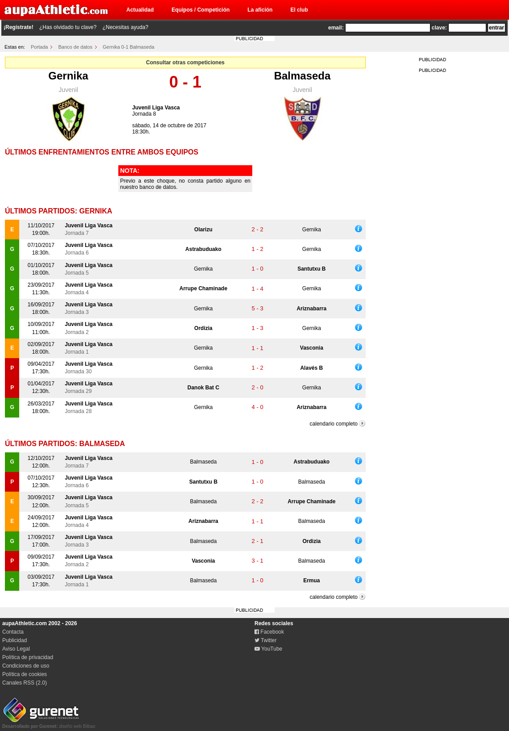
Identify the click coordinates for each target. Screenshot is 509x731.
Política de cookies (24, 674)
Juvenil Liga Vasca (156, 107)
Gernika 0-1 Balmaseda (128, 47)
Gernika (68, 76)
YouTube (268, 649)
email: (336, 28)
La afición (259, 10)
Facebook (269, 632)
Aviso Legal (16, 649)
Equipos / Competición (200, 10)
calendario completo (334, 424)
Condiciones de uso (25, 666)
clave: (439, 28)
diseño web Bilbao (48, 724)
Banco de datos (75, 47)
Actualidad (140, 10)
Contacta (13, 632)
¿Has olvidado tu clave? (67, 27)
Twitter (265, 640)
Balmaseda (302, 76)
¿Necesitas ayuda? (125, 27)
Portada (39, 47)
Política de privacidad (27, 657)
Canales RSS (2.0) (24, 683)
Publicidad (14, 640)
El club (299, 10)
